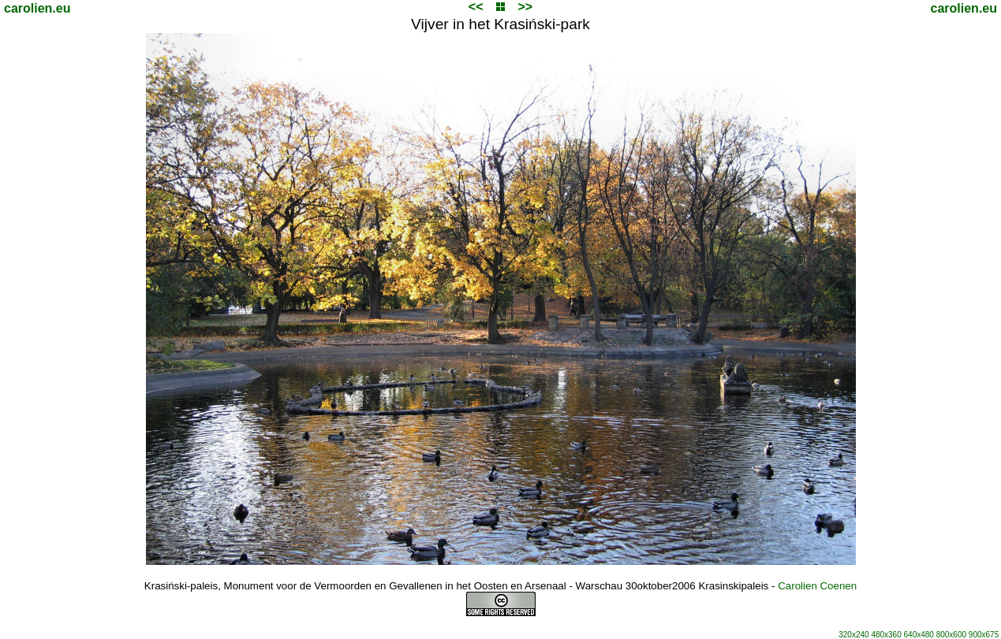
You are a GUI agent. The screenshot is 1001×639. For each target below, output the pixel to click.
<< (476, 6)
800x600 (951, 634)
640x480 (919, 634)
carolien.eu (37, 8)
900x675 (984, 634)
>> (524, 6)
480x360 (886, 634)
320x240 (853, 634)
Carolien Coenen (817, 586)
